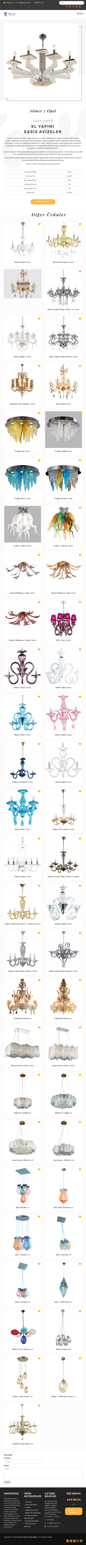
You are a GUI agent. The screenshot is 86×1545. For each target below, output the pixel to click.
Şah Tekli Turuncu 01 (63, 1207)
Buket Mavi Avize (22, 735)
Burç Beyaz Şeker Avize (63, 1066)
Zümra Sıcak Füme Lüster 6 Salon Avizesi (63, 877)
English (37, 2)
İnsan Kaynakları (53, 1526)
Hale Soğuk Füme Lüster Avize (63, 357)
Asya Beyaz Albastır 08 (22, 1160)
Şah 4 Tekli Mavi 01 (63, 1302)
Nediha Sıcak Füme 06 (22, 1444)
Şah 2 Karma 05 (22, 1255)
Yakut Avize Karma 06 (22, 1349)
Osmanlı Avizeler (31, 1521)
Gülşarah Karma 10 (23, 1018)
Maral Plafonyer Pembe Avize (22, 640)
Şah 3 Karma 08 (22, 1302)
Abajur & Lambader (32, 1513)
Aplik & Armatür (31, 1510)
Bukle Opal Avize (63, 687)
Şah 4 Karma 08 (63, 1255)
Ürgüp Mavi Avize (22, 498)
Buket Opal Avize (63, 782)
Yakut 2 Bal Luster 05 (23, 1396)
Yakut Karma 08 (63, 1349)
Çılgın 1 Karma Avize (63, 546)
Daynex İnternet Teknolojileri (27, 1537)
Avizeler (28, 1502)
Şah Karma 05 (22, 1207)
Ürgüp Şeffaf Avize (63, 451)
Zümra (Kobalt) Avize (22, 782)
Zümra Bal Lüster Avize (63, 829)
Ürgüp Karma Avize (63, 498)
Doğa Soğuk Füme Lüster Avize (63, 971)
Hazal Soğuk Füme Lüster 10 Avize (63, 309)
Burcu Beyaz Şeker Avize (22, 1066)
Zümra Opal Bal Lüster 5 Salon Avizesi (23, 924)
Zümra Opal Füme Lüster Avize (22, 971)
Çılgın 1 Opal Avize (22, 546)
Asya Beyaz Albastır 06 (63, 1160)
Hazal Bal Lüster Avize (63, 262)
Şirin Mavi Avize (22, 829)
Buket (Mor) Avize (22, 687)
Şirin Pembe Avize (63, 735)
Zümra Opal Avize (22, 877)
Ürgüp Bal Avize (22, 451)
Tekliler (27, 1507)
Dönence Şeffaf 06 (22, 1113)
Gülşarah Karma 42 (63, 1018)
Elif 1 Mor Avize (63, 640)
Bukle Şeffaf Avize (63, 924)
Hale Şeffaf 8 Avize (23, 357)
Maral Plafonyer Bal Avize (63, 593)
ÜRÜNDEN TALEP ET (43, 202)
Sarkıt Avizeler (30, 1505)
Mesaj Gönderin (73, 1511)
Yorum (6, 1466)
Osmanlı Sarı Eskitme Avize (22, 404)
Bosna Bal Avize (63, 404)
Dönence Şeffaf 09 (63, 1113)
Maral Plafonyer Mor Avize (22, 593)
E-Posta (7, 1458)
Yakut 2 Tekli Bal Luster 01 (63, 1396)
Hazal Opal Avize (23, 262)
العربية (42, 2)
